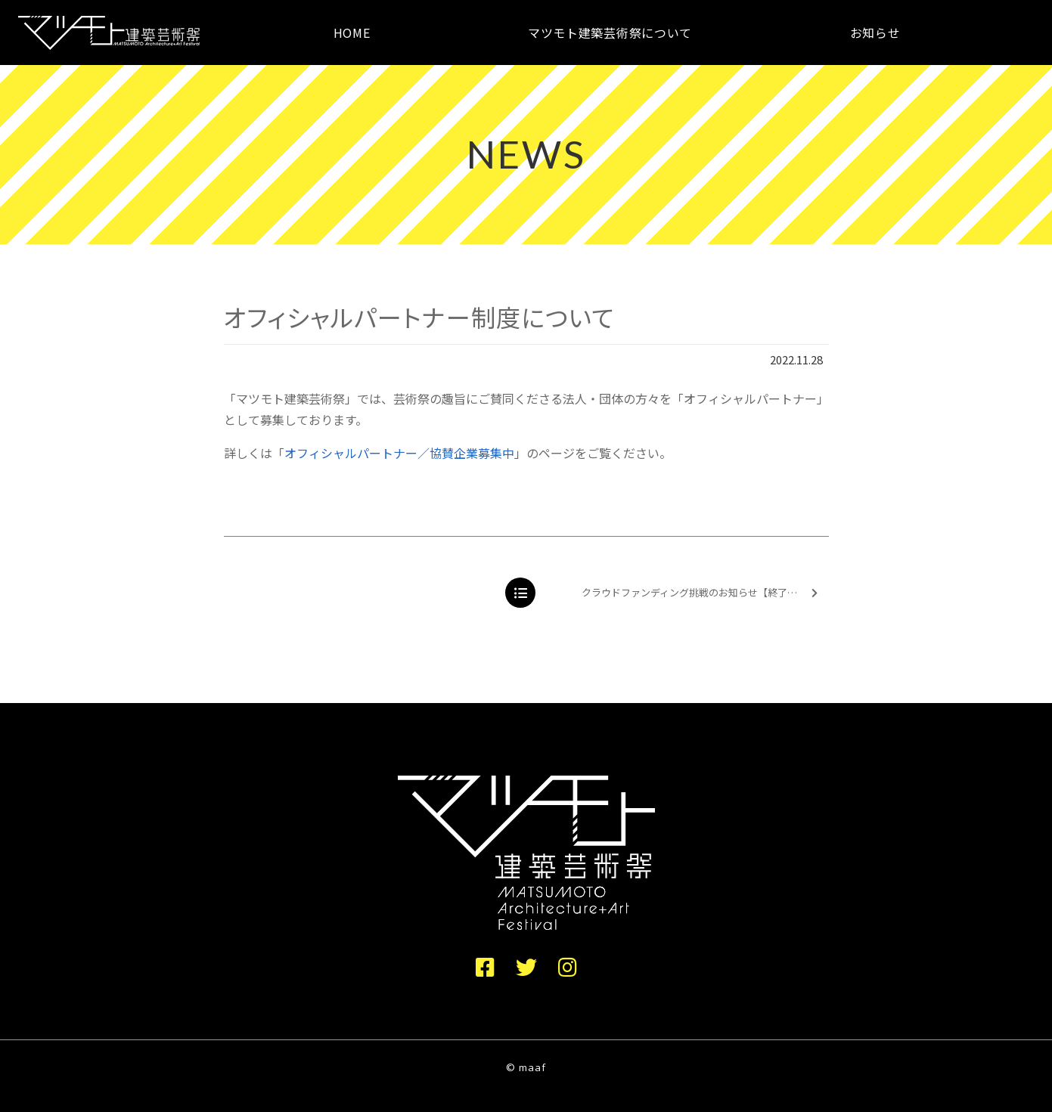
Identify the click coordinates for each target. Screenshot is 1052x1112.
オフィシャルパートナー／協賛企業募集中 (399, 453)
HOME (352, 32)
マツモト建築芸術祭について (610, 32)
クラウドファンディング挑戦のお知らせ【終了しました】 (704, 593)
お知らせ (875, 32)
